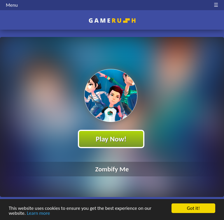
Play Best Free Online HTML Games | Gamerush (112, 20)
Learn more (38, 213)
